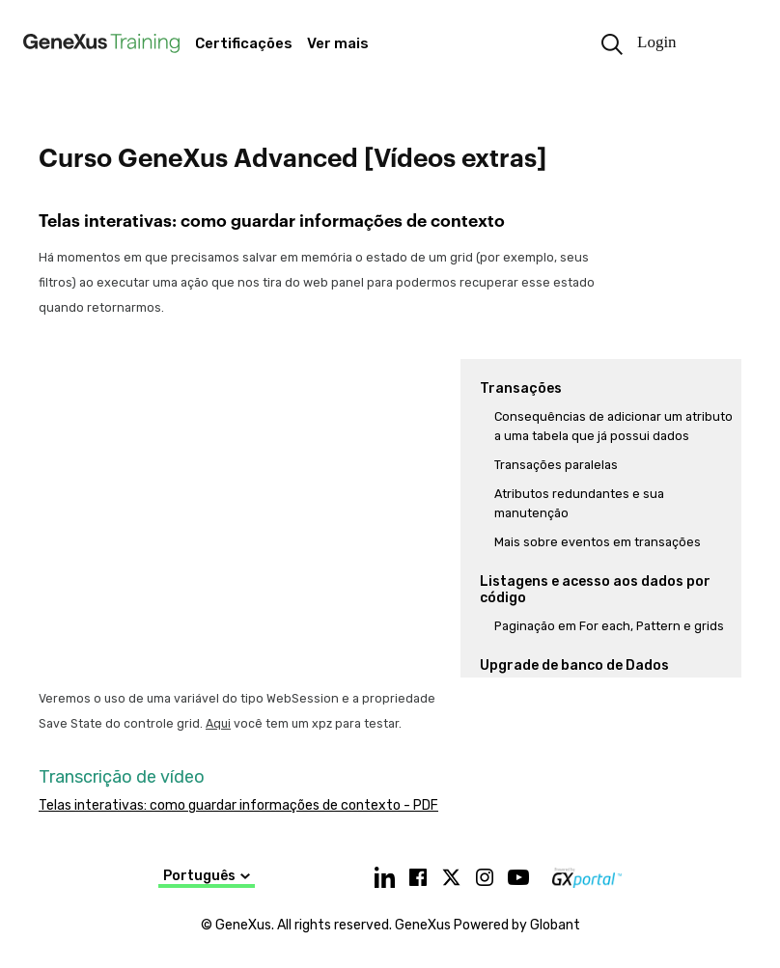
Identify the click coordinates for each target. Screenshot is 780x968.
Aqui (218, 723)
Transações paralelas (556, 464)
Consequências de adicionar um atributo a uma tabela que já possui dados (613, 426)
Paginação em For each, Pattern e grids (609, 626)
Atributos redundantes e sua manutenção (579, 503)
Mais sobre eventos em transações (597, 542)
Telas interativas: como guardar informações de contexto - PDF (238, 805)
